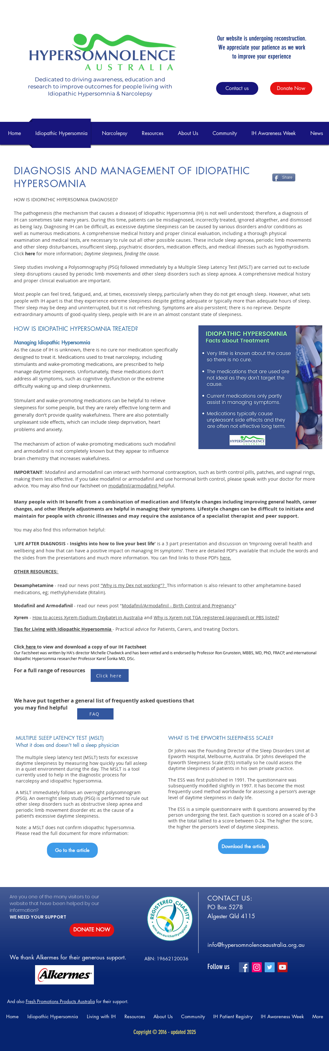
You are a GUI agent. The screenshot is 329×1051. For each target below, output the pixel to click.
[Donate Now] (291, 88)
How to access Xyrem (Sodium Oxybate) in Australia (87, 617)
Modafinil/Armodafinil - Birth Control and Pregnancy (178, 606)
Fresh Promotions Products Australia (60, 1001)
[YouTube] (283, 967)
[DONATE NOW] (91, 930)
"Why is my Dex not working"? (134, 585)
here (225, 558)
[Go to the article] (72, 850)
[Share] (283, 177)
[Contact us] (237, 88)
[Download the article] (243, 846)
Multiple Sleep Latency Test (208, 267)
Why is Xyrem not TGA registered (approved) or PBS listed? (216, 617)
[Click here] (110, 675)
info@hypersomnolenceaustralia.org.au (256, 944)
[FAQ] (95, 714)
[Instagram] (257, 967)
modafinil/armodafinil (133, 485)
